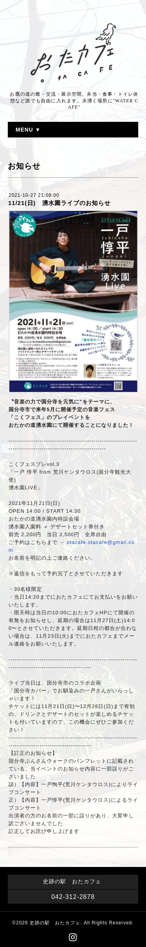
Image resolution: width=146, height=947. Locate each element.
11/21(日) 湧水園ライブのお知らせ (59, 203)
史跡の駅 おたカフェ (55, 923)
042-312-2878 (73, 896)
